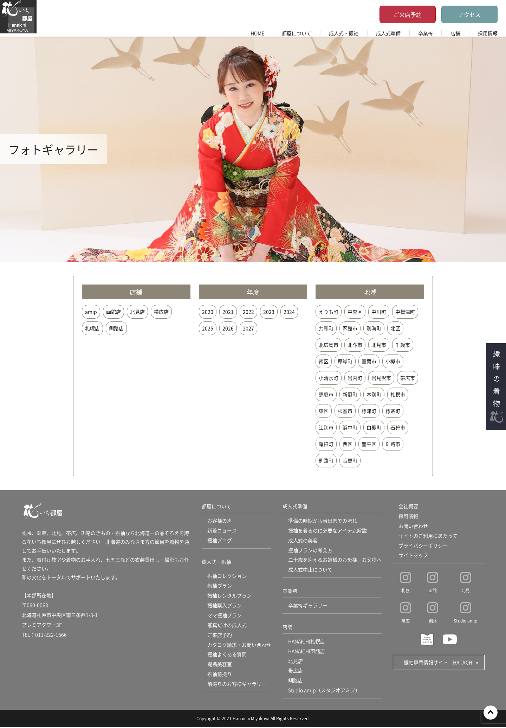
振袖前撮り (219, 674)
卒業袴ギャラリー (307, 605)
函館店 (113, 311)
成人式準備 (388, 33)
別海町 (373, 328)
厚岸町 (345, 361)
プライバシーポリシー (423, 545)
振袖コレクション (227, 576)
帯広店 (161, 311)
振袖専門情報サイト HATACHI (439, 662)
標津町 (369, 410)
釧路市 (392, 443)
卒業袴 (425, 33)
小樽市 (392, 361)
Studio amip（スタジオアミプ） (324, 691)
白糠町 (373, 427)
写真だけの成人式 (227, 625)
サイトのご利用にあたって (428, 535)
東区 (324, 410)
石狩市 (397, 427)
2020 (207, 311)
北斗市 (355, 344)
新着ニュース (222, 530)
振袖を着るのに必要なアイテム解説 (327, 530)
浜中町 (350, 427)
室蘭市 (369, 361)
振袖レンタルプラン (229, 596)
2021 (228, 311)
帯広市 (407, 377)
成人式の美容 (303, 540)
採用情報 (488, 33)
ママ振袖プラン (224, 615)
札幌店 (92, 328)
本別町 (373, 394)
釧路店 (116, 328)
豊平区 (369, 443)
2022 (248, 311)
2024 (289, 311)
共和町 (326, 328)
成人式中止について (310, 570)
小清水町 (328, 377)
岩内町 (355, 377)
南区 (324, 361)
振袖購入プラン (224, 605)
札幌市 (397, 394)
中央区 (355, 311)
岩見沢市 (381, 377)
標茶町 (392, 410)
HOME (257, 33)
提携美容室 (219, 665)
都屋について (296, 33)
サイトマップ (413, 555)
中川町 (378, 311)
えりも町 (328, 311)
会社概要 (408, 506)
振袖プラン (219, 586)
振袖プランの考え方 (310, 550)
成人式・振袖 (343, 33)
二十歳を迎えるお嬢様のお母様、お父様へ (335, 560)
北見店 (137, 311)
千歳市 (402, 344)
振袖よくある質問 (227, 655)
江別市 (326, 427)
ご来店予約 (408, 14)
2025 (207, 328)
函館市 (350, 328)
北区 (395, 328)
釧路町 (326, 460)
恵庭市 (326, 394)
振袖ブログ (219, 540)
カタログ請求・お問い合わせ (239, 645)
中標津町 (405, 311)
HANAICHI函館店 (307, 651)
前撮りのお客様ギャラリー (236, 684)
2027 (248, 328)
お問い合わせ (413, 526)
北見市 (378, 344)
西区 (347, 443)
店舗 (455, 33)
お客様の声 (219, 520)
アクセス (469, 14)
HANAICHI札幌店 (307, 641)
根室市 (345, 410)
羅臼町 (326, 443)
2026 (228, 328)
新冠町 (350, 394)
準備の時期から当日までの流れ (322, 520)
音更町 (350, 460)
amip (91, 311)
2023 (268, 311)
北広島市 (328, 344)
